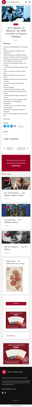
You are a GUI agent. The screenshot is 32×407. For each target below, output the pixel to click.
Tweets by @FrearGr (10, 335)
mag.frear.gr (16, 166)
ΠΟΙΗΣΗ (15, 24)
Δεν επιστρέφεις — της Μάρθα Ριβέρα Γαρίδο (14, 194)
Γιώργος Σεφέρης (14, 139)
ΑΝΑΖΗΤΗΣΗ (16, 303)
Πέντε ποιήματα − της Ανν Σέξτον (15, 248)
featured (6, 139)
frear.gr (18, 400)
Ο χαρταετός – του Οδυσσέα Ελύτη (12, 221)
